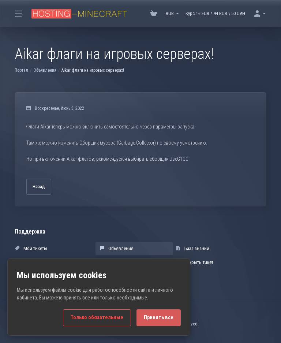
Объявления (44, 70)
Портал (21, 70)
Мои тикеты (31, 248)
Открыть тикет (194, 262)
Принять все (158, 317)
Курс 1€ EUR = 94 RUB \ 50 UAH (215, 13)
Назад (39, 186)
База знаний (192, 248)
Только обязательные (97, 317)
